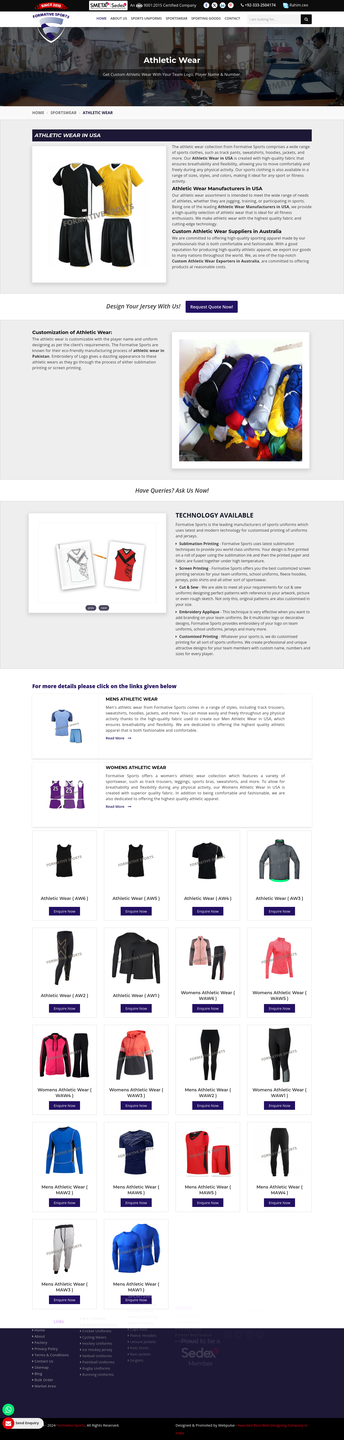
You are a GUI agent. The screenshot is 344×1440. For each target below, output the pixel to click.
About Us (118, 18)
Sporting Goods (206, 18)
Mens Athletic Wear (132, 699)
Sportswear (176, 18)
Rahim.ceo (295, 5)
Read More (118, 738)
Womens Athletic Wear (136, 767)
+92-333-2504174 (258, 5)
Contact (232, 18)
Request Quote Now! (211, 307)
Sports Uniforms (146, 18)
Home (102, 18)
